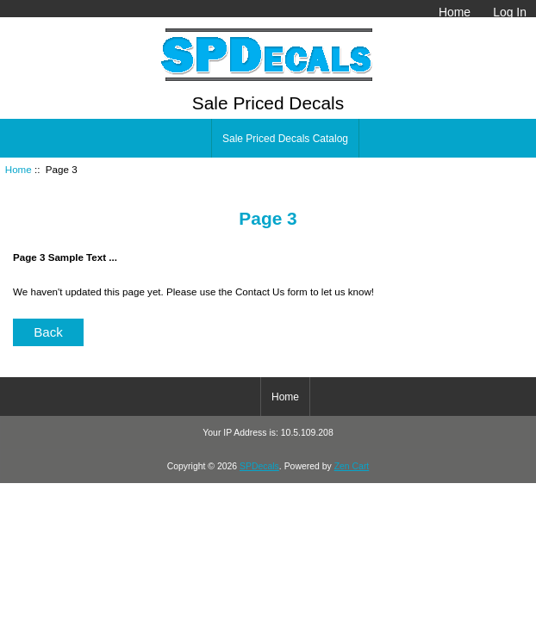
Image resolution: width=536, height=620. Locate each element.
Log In (510, 12)
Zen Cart (352, 466)
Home (455, 12)
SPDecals (259, 466)
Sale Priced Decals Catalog (285, 139)
